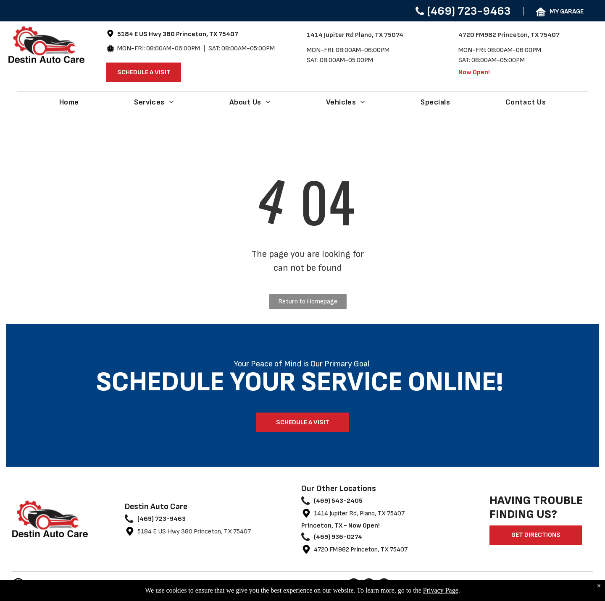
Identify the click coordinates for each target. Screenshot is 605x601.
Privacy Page (440, 590)
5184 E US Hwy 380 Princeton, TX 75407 (194, 532)
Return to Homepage (307, 302)
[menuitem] (69, 102)
